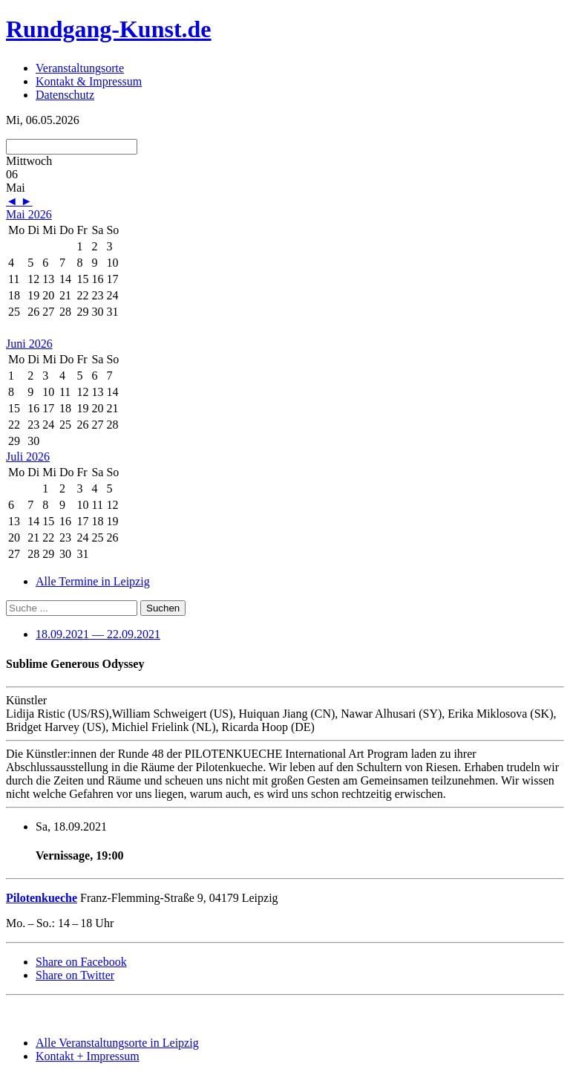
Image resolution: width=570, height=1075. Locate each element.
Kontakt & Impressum (89, 81)
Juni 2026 (29, 343)
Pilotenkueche (41, 897)
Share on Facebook (81, 961)
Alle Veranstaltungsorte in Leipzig (117, 1042)
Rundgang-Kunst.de (109, 29)
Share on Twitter (75, 975)
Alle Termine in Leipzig (93, 581)
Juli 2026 (28, 456)
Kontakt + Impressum (88, 1056)
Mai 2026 (29, 214)
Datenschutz (65, 94)
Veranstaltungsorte (80, 68)
